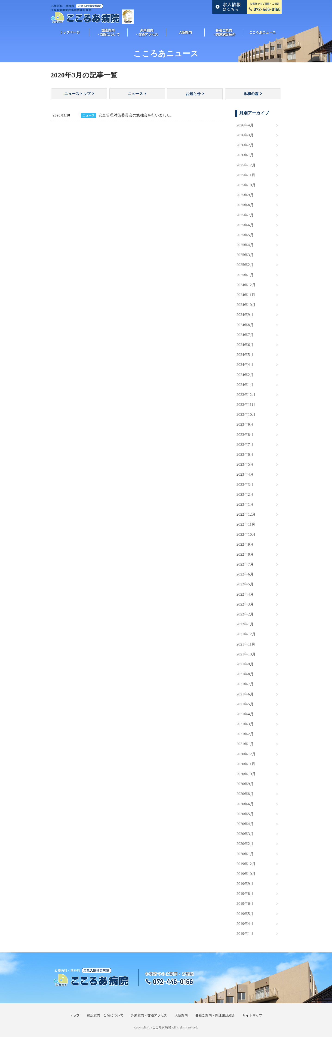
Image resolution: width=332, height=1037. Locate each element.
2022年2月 (245, 614)
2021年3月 (245, 724)
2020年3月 (245, 834)
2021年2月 (245, 734)
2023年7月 (245, 445)
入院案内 (185, 32)
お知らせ (193, 94)
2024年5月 (245, 355)
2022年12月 (246, 514)
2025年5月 (245, 235)
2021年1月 (245, 744)
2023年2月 (245, 494)
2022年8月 (245, 554)
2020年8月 (245, 794)
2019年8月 (245, 894)
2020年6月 (245, 804)
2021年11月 (246, 644)
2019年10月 (246, 874)
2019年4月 (245, 924)
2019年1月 (245, 934)
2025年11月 (246, 175)
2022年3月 (245, 604)
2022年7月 (245, 564)
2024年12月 (246, 285)
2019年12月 (246, 864)
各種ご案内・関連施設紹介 (223, 32)
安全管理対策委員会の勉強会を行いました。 (136, 115)
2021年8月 (245, 674)
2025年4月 (245, 245)
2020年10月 (246, 774)
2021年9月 (245, 664)
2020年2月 (245, 844)
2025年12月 (246, 165)
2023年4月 (245, 474)
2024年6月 (245, 345)
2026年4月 (245, 125)
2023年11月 (246, 405)
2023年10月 (246, 414)
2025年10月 (246, 185)
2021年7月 (245, 684)
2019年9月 (245, 884)
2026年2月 (245, 145)
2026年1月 (245, 155)
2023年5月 (245, 464)
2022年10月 (246, 534)
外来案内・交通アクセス (146, 32)
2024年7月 (245, 335)
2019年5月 (245, 914)
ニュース (135, 94)
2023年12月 (246, 395)
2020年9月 (245, 784)
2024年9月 (245, 315)
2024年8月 (245, 325)
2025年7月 (245, 215)
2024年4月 (245, 365)
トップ (75, 1015)
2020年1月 (245, 854)
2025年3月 (245, 255)
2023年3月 (245, 484)
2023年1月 (245, 504)
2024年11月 (246, 295)
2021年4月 (245, 714)
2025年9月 (245, 195)
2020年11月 (246, 764)
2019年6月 (245, 903)
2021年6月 (245, 694)
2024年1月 (245, 385)
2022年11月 (246, 524)
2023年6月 (245, 454)
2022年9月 (245, 544)
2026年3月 (245, 135)
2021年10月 (246, 654)
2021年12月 (246, 634)
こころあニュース (262, 32)
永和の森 (250, 94)
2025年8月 (245, 205)
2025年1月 (245, 275)
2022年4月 (245, 594)
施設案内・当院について (108, 32)
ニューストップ (77, 94)
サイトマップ (252, 1015)
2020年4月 (245, 824)
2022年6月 (245, 574)
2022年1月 (245, 624)
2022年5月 (245, 584)
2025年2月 (245, 265)
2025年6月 (245, 225)
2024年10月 (246, 305)
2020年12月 (246, 754)
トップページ (70, 32)
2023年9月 (245, 424)
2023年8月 (245, 435)
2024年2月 (245, 375)
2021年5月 (245, 704)
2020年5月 (245, 814)
